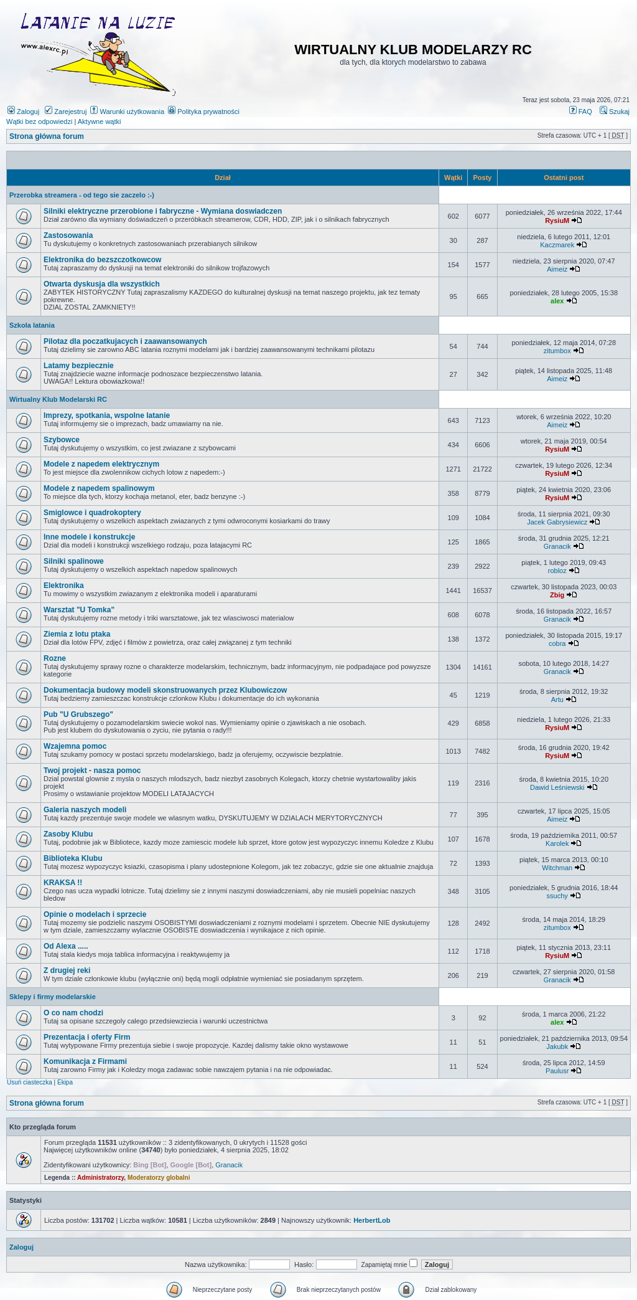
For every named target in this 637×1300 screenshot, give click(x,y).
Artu (557, 699)
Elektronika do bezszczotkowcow (102, 259)
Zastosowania (68, 235)
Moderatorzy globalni (159, 1177)
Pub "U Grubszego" (78, 714)
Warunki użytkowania (127, 111)
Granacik (557, 546)
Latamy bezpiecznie (79, 365)
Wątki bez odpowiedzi (39, 121)
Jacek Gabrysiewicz (557, 522)
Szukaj (615, 111)
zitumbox (557, 350)
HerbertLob (371, 1220)
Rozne (55, 658)
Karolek (557, 843)
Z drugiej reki (67, 970)
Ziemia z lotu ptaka (77, 634)
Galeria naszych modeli (85, 809)
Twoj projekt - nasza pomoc (92, 770)
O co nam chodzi (73, 1012)
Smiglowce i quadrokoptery (92, 512)
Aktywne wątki (99, 121)
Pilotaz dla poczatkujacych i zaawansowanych (125, 341)
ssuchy (557, 895)
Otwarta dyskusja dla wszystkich (102, 284)
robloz (557, 570)
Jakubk (557, 1046)
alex (557, 301)
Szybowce (62, 439)
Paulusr (557, 1071)
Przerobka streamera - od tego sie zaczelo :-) (81, 195)
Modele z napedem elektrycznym (101, 464)
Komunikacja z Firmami (85, 1061)
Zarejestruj (65, 111)
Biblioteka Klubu (73, 858)
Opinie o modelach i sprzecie (95, 914)
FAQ (580, 111)
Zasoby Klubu (68, 834)
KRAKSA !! (63, 882)
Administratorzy (100, 1177)
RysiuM (557, 220)
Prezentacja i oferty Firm (87, 1037)
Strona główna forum (46, 136)
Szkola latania (32, 325)
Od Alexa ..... (66, 946)
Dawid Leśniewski (557, 787)
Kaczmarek (557, 245)
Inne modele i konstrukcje (89, 537)
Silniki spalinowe (74, 561)
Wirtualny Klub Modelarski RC (58, 399)
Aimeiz (557, 269)
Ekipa (65, 1082)
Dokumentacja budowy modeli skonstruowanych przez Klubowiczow (165, 690)
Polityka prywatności (203, 111)
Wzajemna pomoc (75, 746)
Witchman (557, 867)
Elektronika (64, 585)
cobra (557, 643)
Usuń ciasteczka (29, 1082)
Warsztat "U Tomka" (79, 609)
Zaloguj (23, 111)
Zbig (557, 595)
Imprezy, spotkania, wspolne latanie (107, 415)
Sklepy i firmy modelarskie (52, 996)
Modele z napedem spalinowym (99, 488)
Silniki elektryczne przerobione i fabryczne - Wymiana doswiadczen (163, 211)
